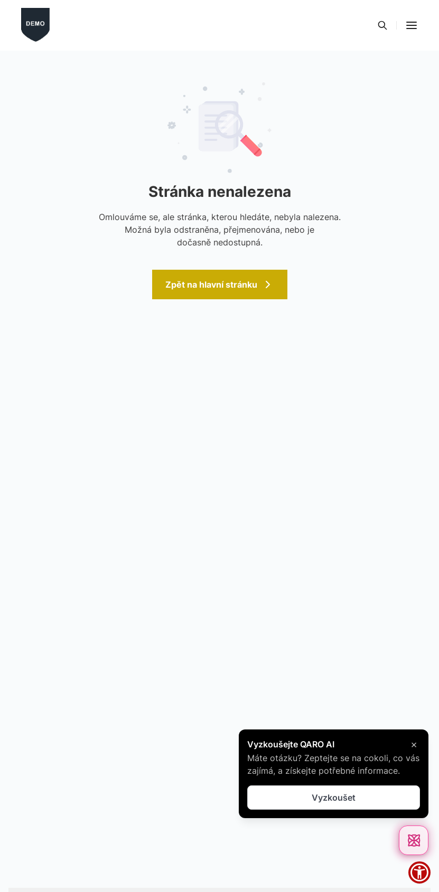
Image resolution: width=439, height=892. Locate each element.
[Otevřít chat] (413, 840)
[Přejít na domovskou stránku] (35, 25)
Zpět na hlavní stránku (219, 284)
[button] (411, 25)
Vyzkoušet (334, 797)
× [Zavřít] (413, 744)
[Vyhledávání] (382, 25)
